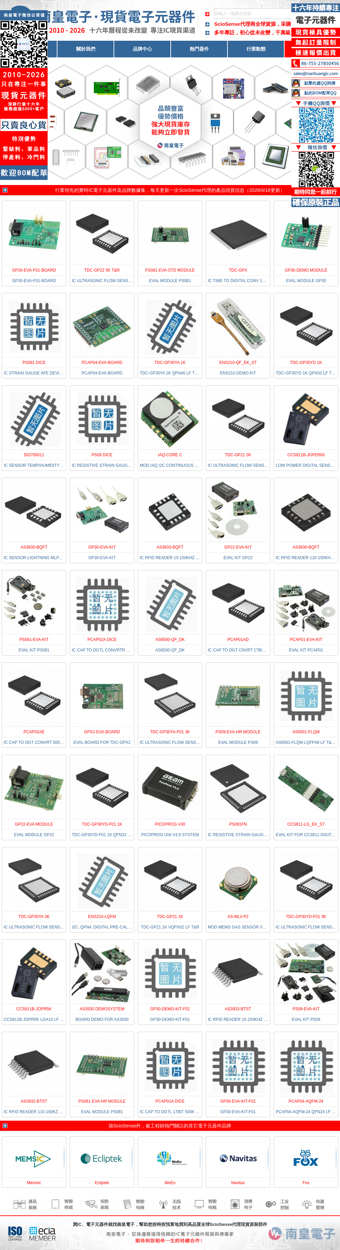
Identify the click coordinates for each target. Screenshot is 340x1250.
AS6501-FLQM (306, 732)
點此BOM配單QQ (320, 93)
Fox (306, 1182)
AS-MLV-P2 (238, 916)
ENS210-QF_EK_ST (238, 362)
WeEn (170, 1182)
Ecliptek (102, 1182)
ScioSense (125, 1125)
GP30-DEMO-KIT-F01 (170, 1009)
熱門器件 (199, 49)
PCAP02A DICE (101, 639)
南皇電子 (126, 1224)
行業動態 (256, 49)
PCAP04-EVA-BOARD (102, 362)
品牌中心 (142, 49)
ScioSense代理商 (234, 24)
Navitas (238, 1182)
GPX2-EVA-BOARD (102, 732)
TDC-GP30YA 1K (170, 362)
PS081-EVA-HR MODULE (101, 1101)
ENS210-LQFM (102, 916)
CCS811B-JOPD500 (305, 455)
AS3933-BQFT (170, 547)
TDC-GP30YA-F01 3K (170, 732)
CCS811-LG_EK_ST (306, 824)
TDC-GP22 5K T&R (102, 270)
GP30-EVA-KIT (102, 547)
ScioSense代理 (195, 190)
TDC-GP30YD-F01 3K (306, 916)
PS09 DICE (101, 455)
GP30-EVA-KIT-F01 (238, 1101)
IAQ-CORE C (170, 455)
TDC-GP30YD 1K (306, 362)
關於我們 (85, 49)
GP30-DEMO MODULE (306, 270)
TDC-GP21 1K (170, 916)
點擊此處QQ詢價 (319, 83)
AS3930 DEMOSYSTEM (102, 1009)
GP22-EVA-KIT (238, 547)
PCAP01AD (238, 639)
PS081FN (238, 824)
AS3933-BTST (238, 1009)
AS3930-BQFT (306, 547)
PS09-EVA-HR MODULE (238, 732)
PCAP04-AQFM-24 (306, 1101)
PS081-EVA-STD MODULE (170, 270)
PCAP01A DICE (169, 1101)
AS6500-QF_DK (170, 639)
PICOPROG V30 (170, 824)
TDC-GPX (238, 270)
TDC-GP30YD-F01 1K (102, 824)
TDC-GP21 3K (238, 455)
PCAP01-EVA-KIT (306, 639)
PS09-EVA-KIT (305, 1009)
